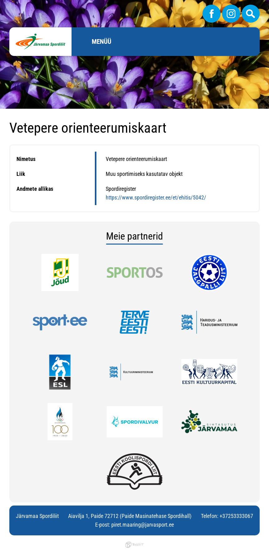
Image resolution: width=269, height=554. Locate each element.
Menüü (101, 41)
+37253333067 (236, 516)
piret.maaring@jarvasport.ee (142, 524)
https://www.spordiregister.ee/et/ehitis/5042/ (156, 197)
